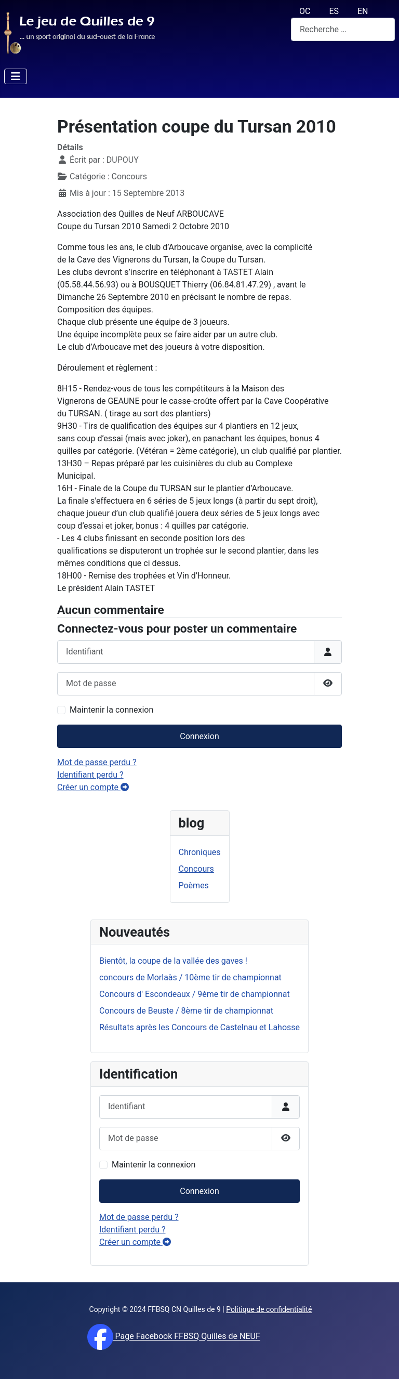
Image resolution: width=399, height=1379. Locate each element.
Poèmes (194, 885)
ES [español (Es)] (334, 11)
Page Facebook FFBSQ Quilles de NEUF (186, 1337)
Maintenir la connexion (153, 1165)
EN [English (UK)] (362, 11)
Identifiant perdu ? (132, 1229)
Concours (196, 869)
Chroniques (200, 852)
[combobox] (343, 29)
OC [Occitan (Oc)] (304, 11)
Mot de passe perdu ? (139, 1217)
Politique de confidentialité (269, 1309)
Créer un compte (135, 1242)
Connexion (199, 1191)
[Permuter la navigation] (15, 76)
